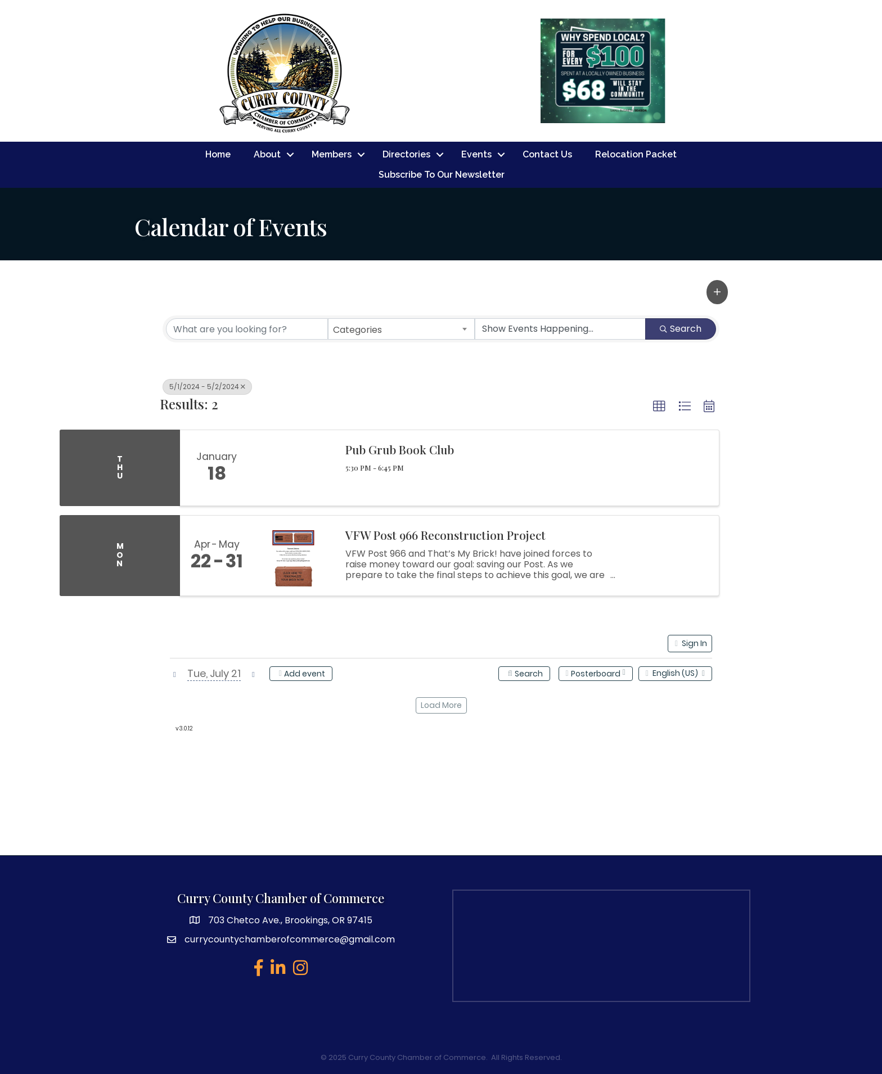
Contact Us (547, 154)
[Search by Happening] (560, 329)
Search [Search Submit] (680, 328)
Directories (406, 154)
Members (332, 154)
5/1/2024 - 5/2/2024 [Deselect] (207, 386)
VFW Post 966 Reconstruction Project (445, 535)
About (267, 154)
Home (218, 154)
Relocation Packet (636, 154)
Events (476, 154)
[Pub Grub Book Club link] (293, 468)
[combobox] (401, 329)
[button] (717, 292)
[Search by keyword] (247, 329)
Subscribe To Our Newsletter (442, 174)
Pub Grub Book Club (399, 449)
